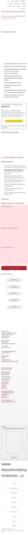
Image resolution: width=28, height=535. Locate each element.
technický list (5, 199)
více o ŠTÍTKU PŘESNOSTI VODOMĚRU (12, 157)
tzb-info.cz (3, 386)
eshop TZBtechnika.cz (6, 400)
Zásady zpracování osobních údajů (9, 361)
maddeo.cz (23, 8)
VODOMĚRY (22, 1)
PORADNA (24, 3)
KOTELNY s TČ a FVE (11, 6)
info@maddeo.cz (5, 379)
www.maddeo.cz (5, 355)
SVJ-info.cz (3, 385)
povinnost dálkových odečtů (8, 401)
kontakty (3, 357)
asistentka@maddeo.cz (10, 351)
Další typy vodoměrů (6, 274)
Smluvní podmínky (5, 359)
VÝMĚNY (10, 3)
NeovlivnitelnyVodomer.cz (7, 392)
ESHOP (24, 6)
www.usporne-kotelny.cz (7, 391)
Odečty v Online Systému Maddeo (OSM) (12, 203)
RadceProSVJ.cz (5, 383)
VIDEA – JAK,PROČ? (14, 1)
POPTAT (18, 6)
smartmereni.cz (5, 397)
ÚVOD (8, 1)
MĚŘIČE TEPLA (17, 3)
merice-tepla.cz (5, 394)
